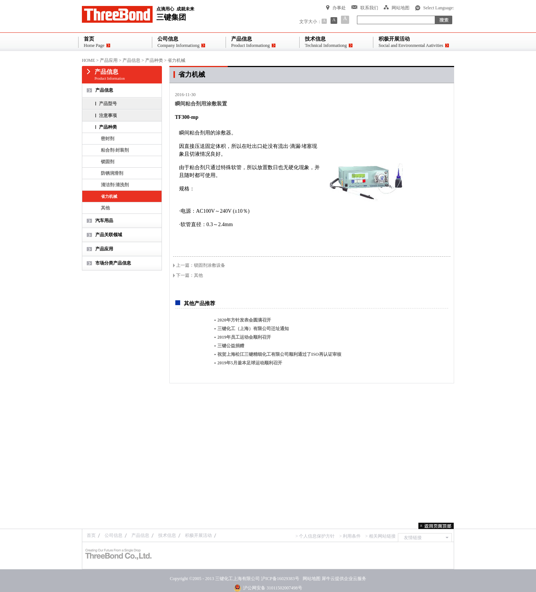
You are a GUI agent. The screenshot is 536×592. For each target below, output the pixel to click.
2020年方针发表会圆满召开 (244, 320)
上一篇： (200, 265)
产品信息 (131, 60)
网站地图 (310, 578)
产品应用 (109, 60)
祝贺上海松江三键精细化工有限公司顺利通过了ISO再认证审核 (279, 354)
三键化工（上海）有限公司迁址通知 (253, 328)
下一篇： (189, 275)
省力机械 (176, 60)
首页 (91, 535)
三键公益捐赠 (230, 345)
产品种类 (154, 60)
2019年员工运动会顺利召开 (244, 337)
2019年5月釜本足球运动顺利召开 (249, 362)
